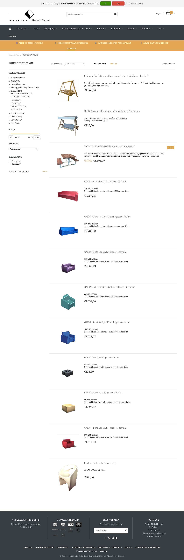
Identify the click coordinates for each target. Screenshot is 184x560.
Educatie (146, 28)
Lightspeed (102, 556)
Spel (36, 28)
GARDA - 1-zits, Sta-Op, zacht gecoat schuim (105, 427)
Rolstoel (16, 103)
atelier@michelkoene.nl (155, 533)
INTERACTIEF (18, 106)
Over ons (28, 547)
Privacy (128, 547)
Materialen (62, 547)
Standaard (17, 100)
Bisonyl (16, 161)
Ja (105, 3)
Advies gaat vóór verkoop (154, 43)
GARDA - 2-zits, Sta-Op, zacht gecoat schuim (105, 251)
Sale (160, 28)
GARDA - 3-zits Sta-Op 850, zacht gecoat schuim (107, 216)
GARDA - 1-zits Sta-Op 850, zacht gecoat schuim (107, 322)
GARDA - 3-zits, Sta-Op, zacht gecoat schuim (105, 181)
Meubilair (21, 28)
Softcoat (16, 164)
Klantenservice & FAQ (86, 551)
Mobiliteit (115, 28)
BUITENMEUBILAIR (30, 55)
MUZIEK (16, 109)
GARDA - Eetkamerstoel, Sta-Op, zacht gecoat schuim (109, 287)
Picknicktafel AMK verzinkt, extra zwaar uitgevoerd (109, 146)
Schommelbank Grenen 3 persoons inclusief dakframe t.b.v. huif (116, 76)
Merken (13, 36)
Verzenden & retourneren (148, 547)
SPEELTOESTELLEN (20, 97)
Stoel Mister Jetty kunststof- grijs (100, 463)
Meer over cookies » (134, 3)
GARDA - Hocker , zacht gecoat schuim (103, 392)
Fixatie (131, 28)
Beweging (50, 28)
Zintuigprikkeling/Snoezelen (76, 28)
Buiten (100, 28)
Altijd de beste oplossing (29, 43)
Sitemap (104, 551)
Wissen (45, 172)
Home (11, 55)
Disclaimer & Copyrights (110, 547)
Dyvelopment (119, 556)
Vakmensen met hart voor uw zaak (113, 43)
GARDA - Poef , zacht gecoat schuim (101, 357)
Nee (118, 3)
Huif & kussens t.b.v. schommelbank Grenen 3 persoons (112, 111)
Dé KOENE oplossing (45, 547)
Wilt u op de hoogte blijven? (111, 524)
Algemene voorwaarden (83, 547)
